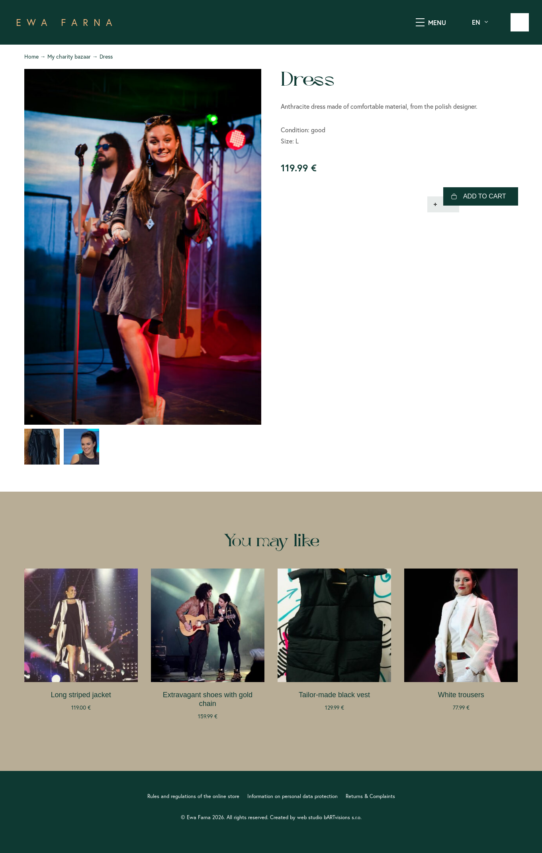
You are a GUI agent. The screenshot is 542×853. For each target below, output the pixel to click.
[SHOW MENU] (420, 22)
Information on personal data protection (292, 796)
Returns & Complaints (370, 796)
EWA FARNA (66, 22)
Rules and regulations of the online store (193, 796)
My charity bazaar (69, 56)
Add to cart (484, 196)
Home (31, 56)
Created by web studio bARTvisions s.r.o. (316, 817)
